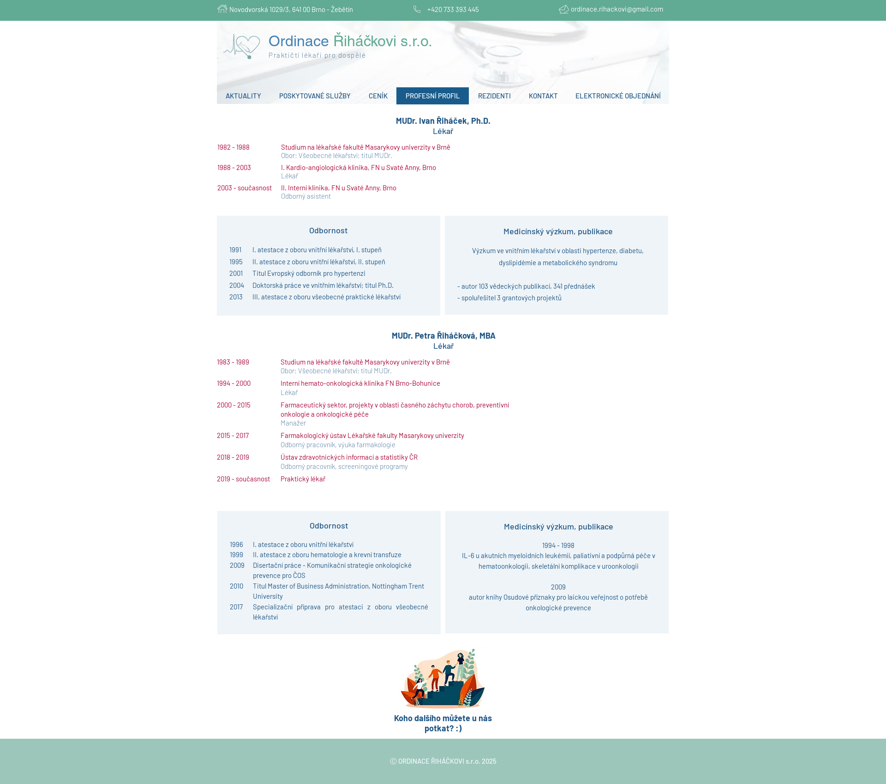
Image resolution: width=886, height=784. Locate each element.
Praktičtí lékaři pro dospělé (317, 55)
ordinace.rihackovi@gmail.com (617, 9)
